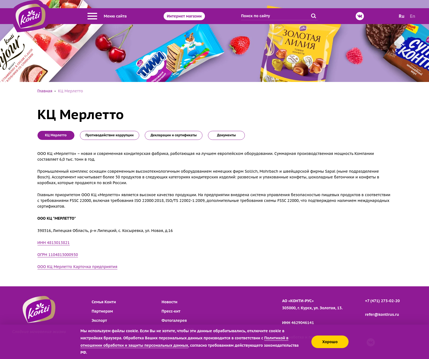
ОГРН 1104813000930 (57, 254)
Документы (226, 135)
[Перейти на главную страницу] (30, 16)
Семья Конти (104, 301)
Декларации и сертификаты (173, 135)
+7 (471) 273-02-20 (382, 300)
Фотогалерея (174, 320)
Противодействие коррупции (110, 135)
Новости (170, 301)
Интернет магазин (184, 16)
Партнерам (102, 311)
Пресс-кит (171, 311)
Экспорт (99, 320)
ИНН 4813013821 (53, 242)
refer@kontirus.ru (382, 314)
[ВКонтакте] (360, 16)
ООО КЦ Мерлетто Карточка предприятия (77, 266)
